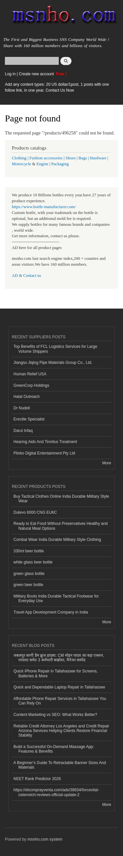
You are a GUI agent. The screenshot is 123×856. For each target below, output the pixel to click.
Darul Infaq (23, 430)
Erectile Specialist (29, 419)
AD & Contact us (26, 275)
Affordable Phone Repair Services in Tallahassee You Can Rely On (59, 700)
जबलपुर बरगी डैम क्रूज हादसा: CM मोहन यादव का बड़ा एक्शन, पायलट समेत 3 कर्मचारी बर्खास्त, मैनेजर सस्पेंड (58, 657)
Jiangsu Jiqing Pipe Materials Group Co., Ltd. (52, 362)
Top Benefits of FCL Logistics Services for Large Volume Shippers (55, 348)
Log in (10, 74)
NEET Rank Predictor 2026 (37, 778)
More (106, 463)
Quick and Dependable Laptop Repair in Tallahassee (59, 687)
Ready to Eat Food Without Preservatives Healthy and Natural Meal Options (60, 525)
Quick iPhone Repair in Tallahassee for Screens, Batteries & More (55, 673)
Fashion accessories (46, 158)
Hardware (98, 158)
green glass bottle (29, 573)
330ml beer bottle (28, 551)
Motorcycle (21, 164)
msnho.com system (45, 839)
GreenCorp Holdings (31, 385)
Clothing (19, 158)
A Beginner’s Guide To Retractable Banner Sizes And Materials (59, 765)
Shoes (71, 158)
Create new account (37, 74)
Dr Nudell (21, 408)
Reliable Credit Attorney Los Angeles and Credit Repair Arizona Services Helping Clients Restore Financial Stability (61, 731)
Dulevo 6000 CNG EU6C (35, 512)
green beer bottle (28, 584)
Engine (42, 164)
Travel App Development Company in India (50, 612)
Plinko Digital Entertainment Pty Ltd (44, 453)
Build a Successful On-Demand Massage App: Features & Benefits (53, 749)
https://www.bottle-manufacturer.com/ (44, 207)
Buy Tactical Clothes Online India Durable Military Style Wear (61, 498)
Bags (82, 158)
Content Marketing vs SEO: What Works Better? (55, 714)
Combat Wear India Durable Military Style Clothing (57, 539)
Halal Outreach (26, 396)
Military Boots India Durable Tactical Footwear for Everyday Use (56, 598)
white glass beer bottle (32, 562)
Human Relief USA (30, 374)
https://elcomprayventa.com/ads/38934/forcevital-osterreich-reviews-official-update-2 (56, 792)
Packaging (60, 164)
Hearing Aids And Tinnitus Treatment (45, 441)
